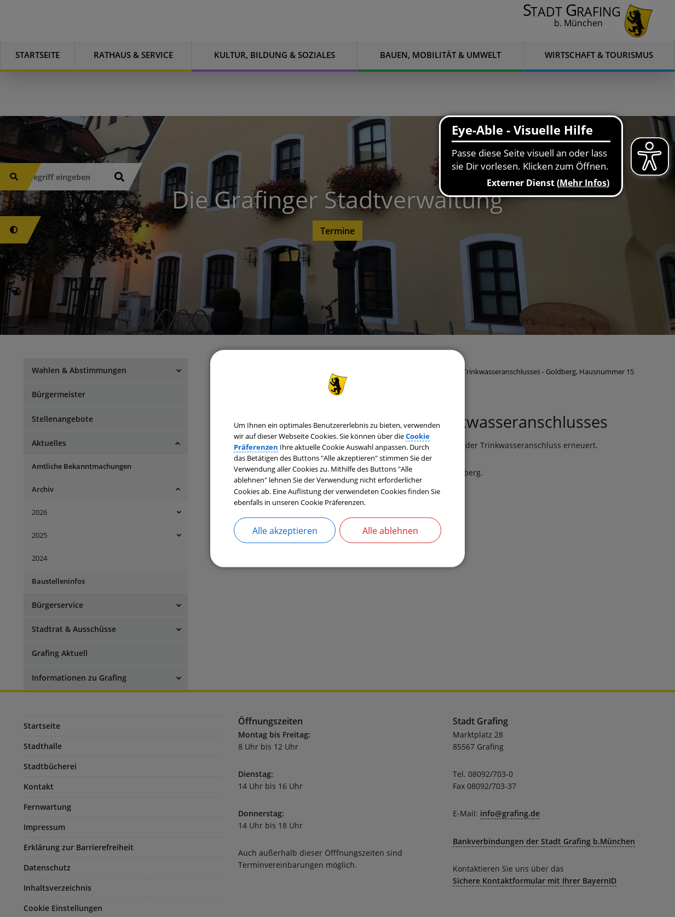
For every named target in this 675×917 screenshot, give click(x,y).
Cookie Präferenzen (397, 431)
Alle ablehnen (390, 552)
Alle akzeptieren (285, 552)
